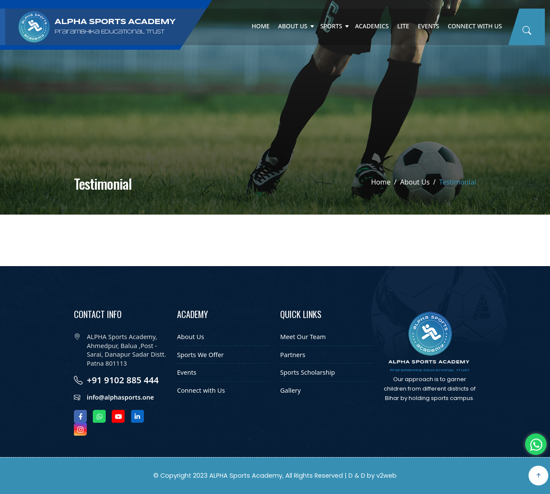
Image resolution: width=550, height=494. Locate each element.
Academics (371, 26)
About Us (292, 26)
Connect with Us (475, 26)
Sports (331, 26)
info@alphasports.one (120, 397)
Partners (293, 354)
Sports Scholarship (307, 372)
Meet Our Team (303, 336)
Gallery (290, 390)
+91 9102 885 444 (123, 380)
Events (428, 26)
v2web (386, 475)
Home (261, 26)
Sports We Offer (200, 354)
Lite (403, 26)
